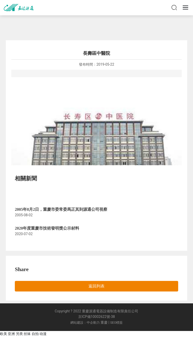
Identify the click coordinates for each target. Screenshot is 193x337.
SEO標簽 (116, 322)
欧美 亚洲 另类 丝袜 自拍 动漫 (23, 334)
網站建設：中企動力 (85, 322)
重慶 (104, 322)
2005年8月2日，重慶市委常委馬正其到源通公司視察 (61, 209)
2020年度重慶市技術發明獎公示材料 (47, 228)
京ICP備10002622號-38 (96, 317)
